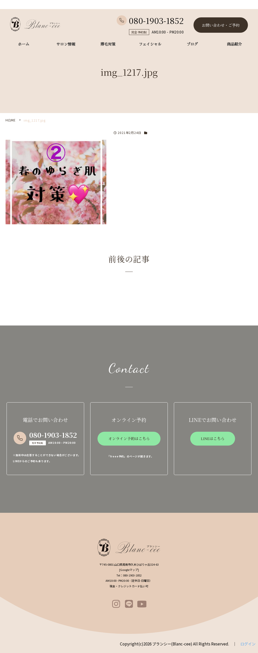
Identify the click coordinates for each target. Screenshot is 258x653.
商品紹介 (234, 44)
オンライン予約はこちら (129, 439)
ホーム (23, 44)
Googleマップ (129, 570)
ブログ (192, 44)
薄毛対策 (107, 44)
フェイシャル (150, 44)
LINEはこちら (212, 439)
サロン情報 (65, 44)
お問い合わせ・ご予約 (221, 25)
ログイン (247, 643)
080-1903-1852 (150, 20)
